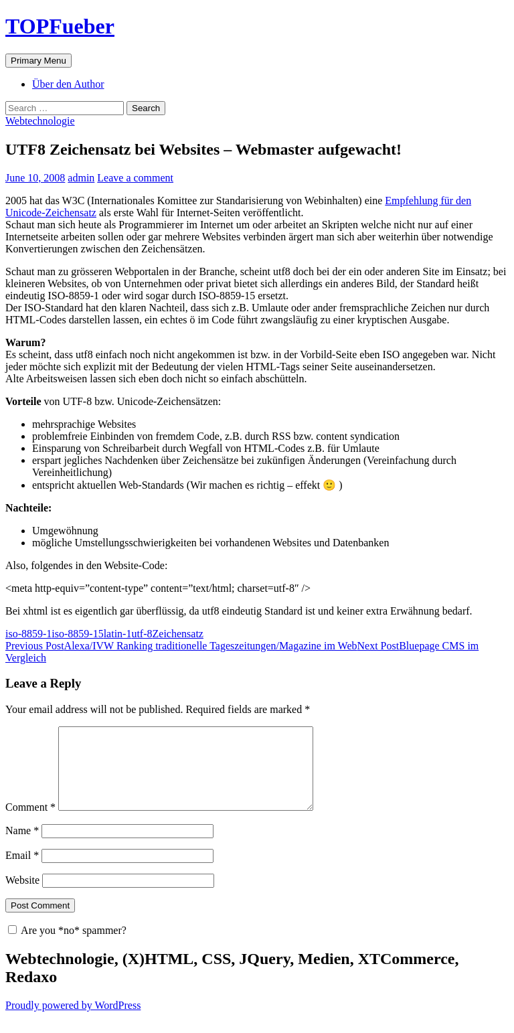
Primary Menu (38, 61)
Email (22, 871)
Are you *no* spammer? (67, 946)
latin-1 (118, 633)
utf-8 (141, 633)
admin (81, 177)
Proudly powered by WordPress (73, 1021)
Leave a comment (135, 177)
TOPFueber (59, 26)
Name (22, 846)
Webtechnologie (40, 121)
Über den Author (68, 84)
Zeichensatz (178, 633)
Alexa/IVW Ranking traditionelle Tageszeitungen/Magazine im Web (181, 645)
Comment (30, 823)
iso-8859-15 (77, 633)
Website (22, 896)
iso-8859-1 (28, 633)
